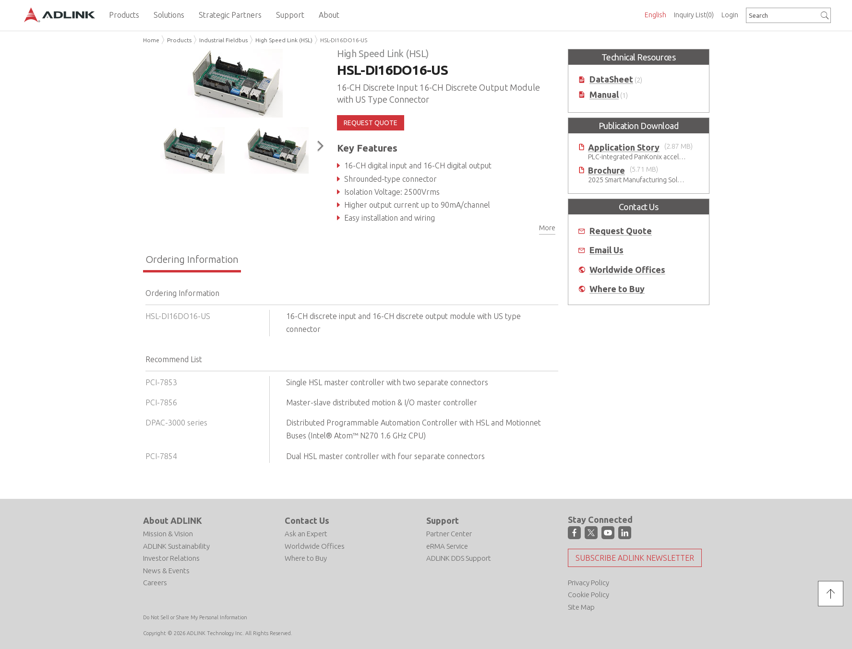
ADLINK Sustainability (176, 546)
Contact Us (307, 520)
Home (151, 40)
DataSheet (611, 79)
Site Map (581, 607)
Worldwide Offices (627, 269)
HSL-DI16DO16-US (343, 40)
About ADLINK (172, 520)
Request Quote (620, 231)
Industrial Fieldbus (223, 40)
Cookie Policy (588, 594)
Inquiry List (694, 15)
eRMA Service (447, 546)
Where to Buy (617, 289)
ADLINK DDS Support (458, 558)
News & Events (166, 570)
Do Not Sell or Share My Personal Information (195, 617)
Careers (155, 582)
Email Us (606, 250)
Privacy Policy (588, 582)
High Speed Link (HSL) (283, 40)
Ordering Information (192, 259)
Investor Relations (171, 558)
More (547, 228)
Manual (604, 94)
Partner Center (449, 534)
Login (729, 15)
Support (442, 520)
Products (179, 40)
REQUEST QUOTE (370, 123)
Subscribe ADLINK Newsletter (635, 558)
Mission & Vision (168, 534)
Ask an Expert (306, 534)
